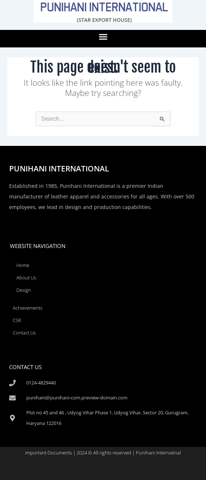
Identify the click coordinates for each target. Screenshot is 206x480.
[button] (103, 37)
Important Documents (48, 452)
